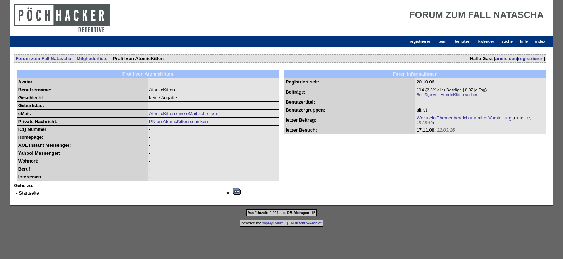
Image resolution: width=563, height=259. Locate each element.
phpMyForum (272, 223)
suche (507, 41)
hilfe (524, 41)
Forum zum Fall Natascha (43, 58)
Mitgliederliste (91, 58)
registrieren (420, 41)
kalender (486, 41)
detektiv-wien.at (308, 223)
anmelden (506, 58)
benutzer (463, 41)
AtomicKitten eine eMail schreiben (183, 113)
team (442, 41)
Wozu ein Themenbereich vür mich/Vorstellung (464, 118)
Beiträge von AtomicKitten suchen (447, 94)
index (540, 41)
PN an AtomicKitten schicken (178, 121)
